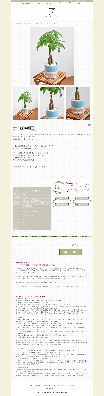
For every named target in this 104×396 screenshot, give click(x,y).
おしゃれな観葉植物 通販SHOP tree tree (52, 392)
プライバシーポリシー (48, 385)
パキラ (48, 23)
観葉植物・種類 (39, 23)
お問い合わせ (60, 385)
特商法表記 (38, 385)
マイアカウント (69, 385)
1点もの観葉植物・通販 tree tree (22, 23)
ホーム (32, 385)
